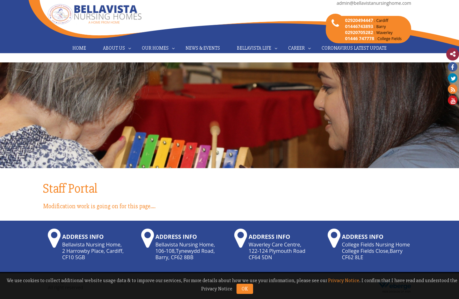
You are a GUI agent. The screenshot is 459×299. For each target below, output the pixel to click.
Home (79, 48)
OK (245, 289)
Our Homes (155, 48)
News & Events (203, 48)
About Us (114, 48)
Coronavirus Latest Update (354, 48)
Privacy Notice (343, 280)
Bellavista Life (254, 48)
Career (296, 48)
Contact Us (229, 58)
